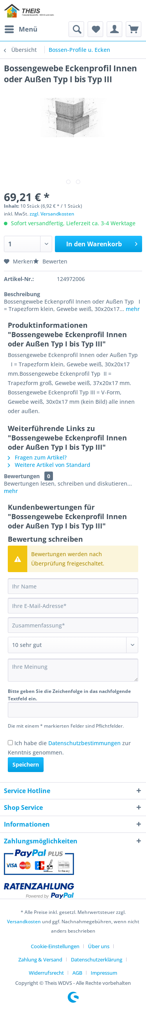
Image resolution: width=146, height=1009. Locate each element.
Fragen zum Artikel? (37, 457)
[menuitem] (20, 29)
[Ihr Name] (73, 586)
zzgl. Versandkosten (52, 213)
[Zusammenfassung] (73, 625)
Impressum (104, 972)
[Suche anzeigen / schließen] (76, 29)
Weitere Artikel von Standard (49, 464)
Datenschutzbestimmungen (84, 743)
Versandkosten (24, 921)
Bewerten (50, 261)
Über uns (98, 946)
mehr (132, 309)
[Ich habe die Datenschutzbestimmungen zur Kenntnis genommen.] (10, 742)
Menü (21, 28)
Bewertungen (22, 476)
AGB (77, 972)
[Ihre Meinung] (73, 670)
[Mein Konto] (114, 29)
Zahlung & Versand (40, 959)
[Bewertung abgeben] (73, 645)
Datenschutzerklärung (96, 959)
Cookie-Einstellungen (55, 946)
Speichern (25, 764)
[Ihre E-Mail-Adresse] (73, 605)
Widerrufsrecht (46, 972)
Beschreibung (22, 294)
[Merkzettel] (95, 29)
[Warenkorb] (133, 29)
